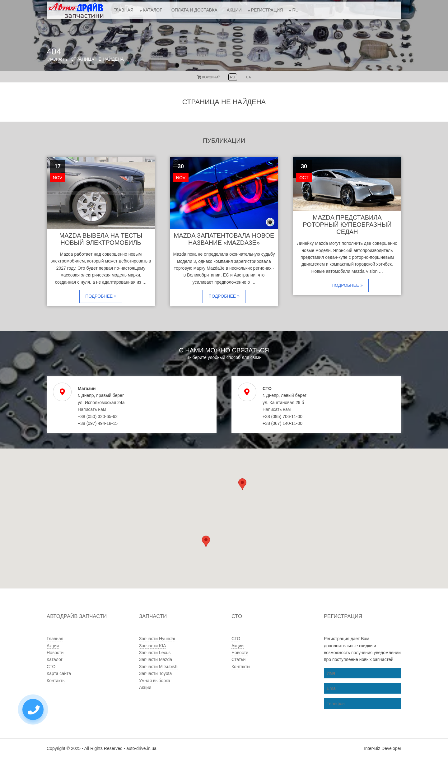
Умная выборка (154, 680)
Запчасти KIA (152, 645)
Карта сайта (59, 673)
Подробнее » (100, 296)
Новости (55, 652)
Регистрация (267, 9)
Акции (234, 9)
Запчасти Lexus (154, 652)
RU (295, 9)
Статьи (238, 659)
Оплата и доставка (194, 9)
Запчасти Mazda (155, 659)
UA (248, 77)
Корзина (208, 77)
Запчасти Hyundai (157, 638)
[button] (206, 541)
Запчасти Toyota (155, 673)
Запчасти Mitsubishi (158, 666)
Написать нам (92, 409)
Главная (123, 9)
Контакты (56, 680)
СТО (51, 666)
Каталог (152, 9)
